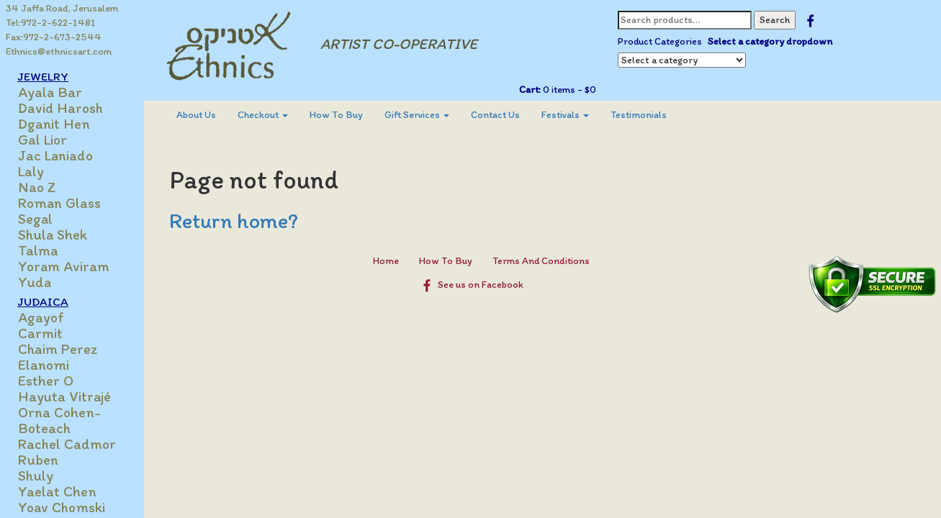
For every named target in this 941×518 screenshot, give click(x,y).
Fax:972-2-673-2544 (54, 37)
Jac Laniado (55, 155)
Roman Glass (59, 203)
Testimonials (639, 115)
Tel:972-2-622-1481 (51, 23)
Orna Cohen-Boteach (59, 420)
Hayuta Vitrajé (64, 396)
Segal (35, 219)
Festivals (565, 115)
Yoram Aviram (63, 266)
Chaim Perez (58, 349)
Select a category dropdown (770, 41)
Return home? (233, 220)
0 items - (568, 89)
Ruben (38, 460)
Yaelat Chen (57, 491)
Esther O (45, 380)
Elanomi (43, 365)
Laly (31, 171)
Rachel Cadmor (67, 444)
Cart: (530, 89)
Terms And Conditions (541, 261)
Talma (38, 250)
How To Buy (336, 115)
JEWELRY (42, 76)
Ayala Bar (50, 92)
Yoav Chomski (61, 507)
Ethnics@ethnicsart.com (59, 51)
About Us (196, 115)
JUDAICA (42, 301)
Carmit (40, 333)
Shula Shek (52, 234)
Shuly (35, 475)
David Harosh (60, 108)
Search (775, 20)
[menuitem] (196, 115)
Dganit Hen (54, 124)
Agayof (41, 317)
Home (386, 261)
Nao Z (37, 187)
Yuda (34, 282)
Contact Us (495, 115)
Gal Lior (42, 139)
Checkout (263, 115)
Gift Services (416, 115)
